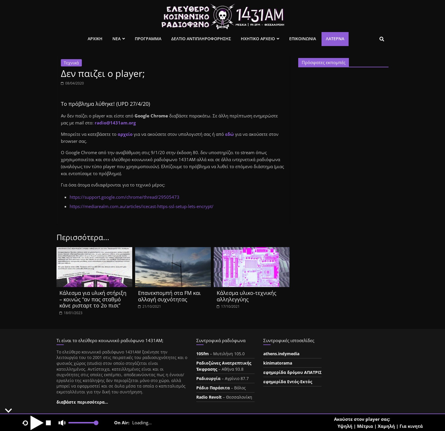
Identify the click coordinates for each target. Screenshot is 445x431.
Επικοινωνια (302, 38)
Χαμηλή (386, 426)
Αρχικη (95, 38)
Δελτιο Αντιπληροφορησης (201, 38)
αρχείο (125, 134)
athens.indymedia (281, 353)
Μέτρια (365, 426)
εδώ (230, 134)
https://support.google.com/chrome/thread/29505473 (124, 197)
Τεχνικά (71, 63)
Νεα (116, 38)
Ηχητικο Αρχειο (258, 38)
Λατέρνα (335, 38)
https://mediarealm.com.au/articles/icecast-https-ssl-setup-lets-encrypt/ (141, 206)
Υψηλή (345, 426)
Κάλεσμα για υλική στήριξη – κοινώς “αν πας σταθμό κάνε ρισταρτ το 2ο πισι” (92, 299)
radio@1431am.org (115, 123)
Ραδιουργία (208, 378)
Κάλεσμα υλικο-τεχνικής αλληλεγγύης (246, 296)
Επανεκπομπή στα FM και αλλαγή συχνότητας (169, 296)
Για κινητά (411, 426)
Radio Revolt (209, 397)
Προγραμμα (148, 38)
